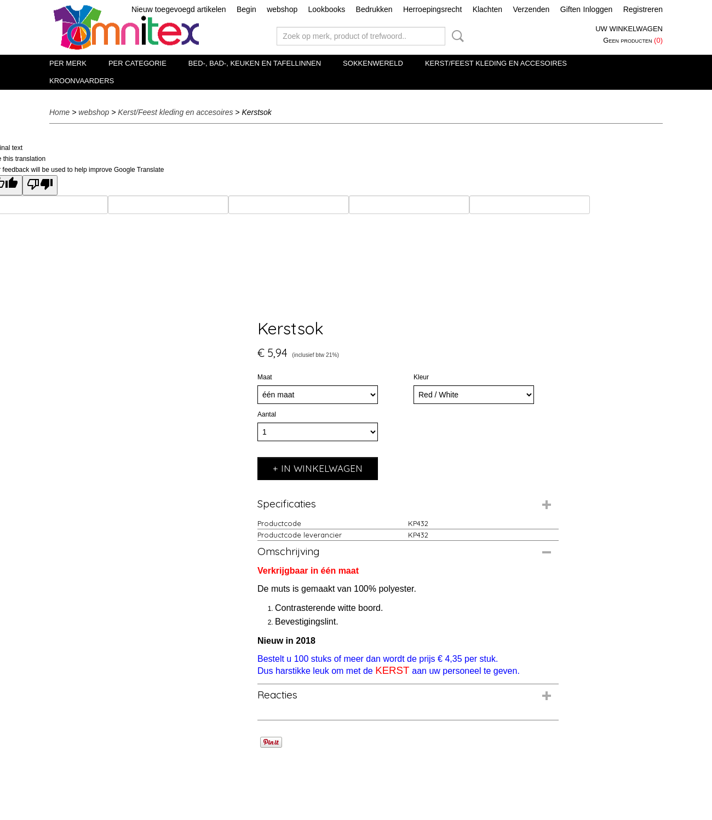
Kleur (421, 377)
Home (59, 112)
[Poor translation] (40, 185)
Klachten (487, 9)
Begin (246, 9)
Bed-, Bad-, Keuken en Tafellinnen (254, 63)
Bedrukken (374, 9)
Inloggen (598, 9)
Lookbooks (327, 9)
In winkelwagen (322, 468)
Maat (264, 377)
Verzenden (531, 9)
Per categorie (137, 63)
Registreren (643, 9)
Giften (570, 9)
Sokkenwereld (373, 63)
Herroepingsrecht (432, 9)
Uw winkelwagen (629, 29)
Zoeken (455, 36)
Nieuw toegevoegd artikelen (178, 9)
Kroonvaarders (81, 81)
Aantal (266, 414)
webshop (282, 9)
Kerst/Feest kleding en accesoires (496, 63)
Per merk (68, 63)
